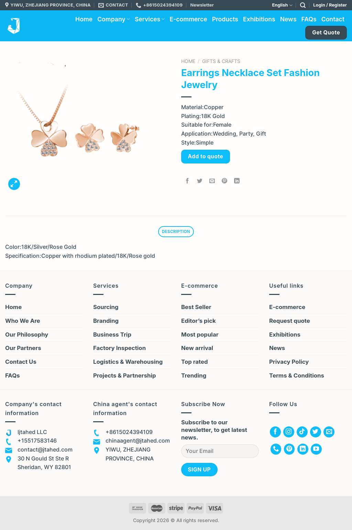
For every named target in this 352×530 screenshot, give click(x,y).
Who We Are (22, 321)
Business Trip (112, 335)
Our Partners (23, 349)
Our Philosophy (26, 335)
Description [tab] (176, 231)
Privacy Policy (289, 362)
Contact (332, 19)
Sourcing (106, 307)
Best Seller (196, 307)
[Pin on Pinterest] (224, 181)
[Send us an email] (329, 433)
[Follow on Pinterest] (289, 450)
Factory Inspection (119, 349)
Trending (193, 376)
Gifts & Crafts (221, 61)
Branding (106, 321)
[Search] (303, 5)
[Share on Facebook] (187, 181)
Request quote (289, 321)
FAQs (309, 19)
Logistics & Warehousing (128, 362)
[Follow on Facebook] (275, 433)
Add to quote (205, 156)
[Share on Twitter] (200, 181)
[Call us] (276, 450)
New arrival (197, 349)
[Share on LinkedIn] (237, 181)
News (288, 19)
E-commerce (188, 19)
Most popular (199, 335)
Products (225, 19)
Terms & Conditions (296, 376)
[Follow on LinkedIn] (303, 450)
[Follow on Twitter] (315, 433)
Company (113, 19)
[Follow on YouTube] (316, 450)
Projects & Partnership (124, 376)
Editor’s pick (198, 321)
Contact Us (20, 362)
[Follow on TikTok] (302, 433)
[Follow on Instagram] (289, 433)
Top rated (194, 362)
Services (150, 19)
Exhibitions (259, 19)
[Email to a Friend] (212, 181)
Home (83, 19)
